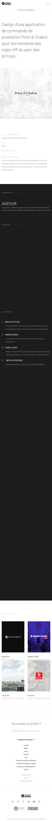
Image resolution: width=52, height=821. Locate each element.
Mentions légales (40, 819)
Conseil (26, 769)
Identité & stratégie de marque (26, 763)
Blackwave (5, 656)
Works (26, 748)
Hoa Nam (31, 695)
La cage (26, 745)
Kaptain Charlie (33, 656)
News (26, 751)
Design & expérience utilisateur (26, 760)
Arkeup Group (26, 775)
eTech (26, 778)
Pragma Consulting (26, 781)
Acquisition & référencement (26, 766)
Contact (26, 754)
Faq (26, 757)
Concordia (5, 695)
